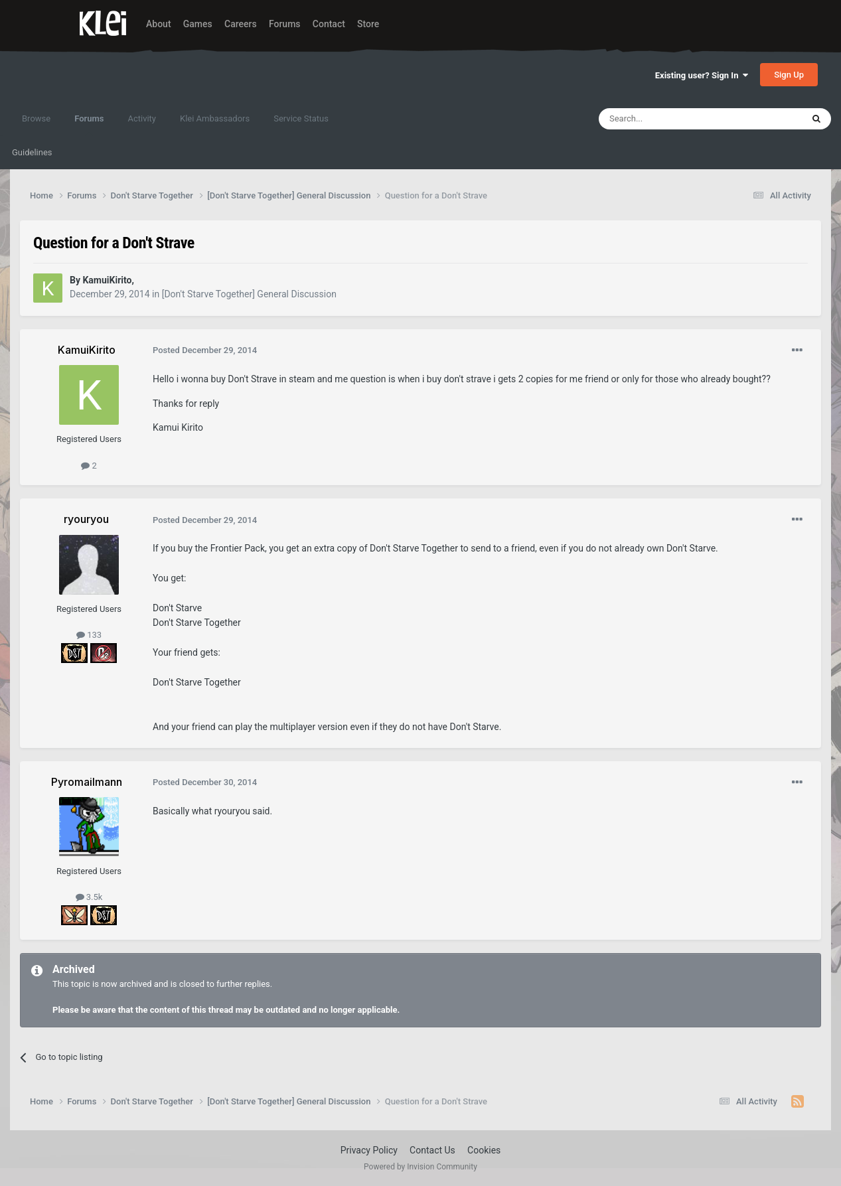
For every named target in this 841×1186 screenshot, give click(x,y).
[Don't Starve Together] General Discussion (249, 294)
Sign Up (789, 75)
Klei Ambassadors (215, 118)
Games (197, 24)
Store (368, 24)
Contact (329, 24)
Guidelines (32, 152)
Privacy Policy (369, 1150)
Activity (141, 118)
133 (89, 635)
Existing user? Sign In (701, 75)
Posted (205, 350)
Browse (36, 118)
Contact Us (432, 1150)
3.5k (89, 897)
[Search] (669, 118)
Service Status (301, 118)
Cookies (483, 1150)
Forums (285, 24)
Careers (240, 24)
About (158, 24)
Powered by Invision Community (420, 1166)
